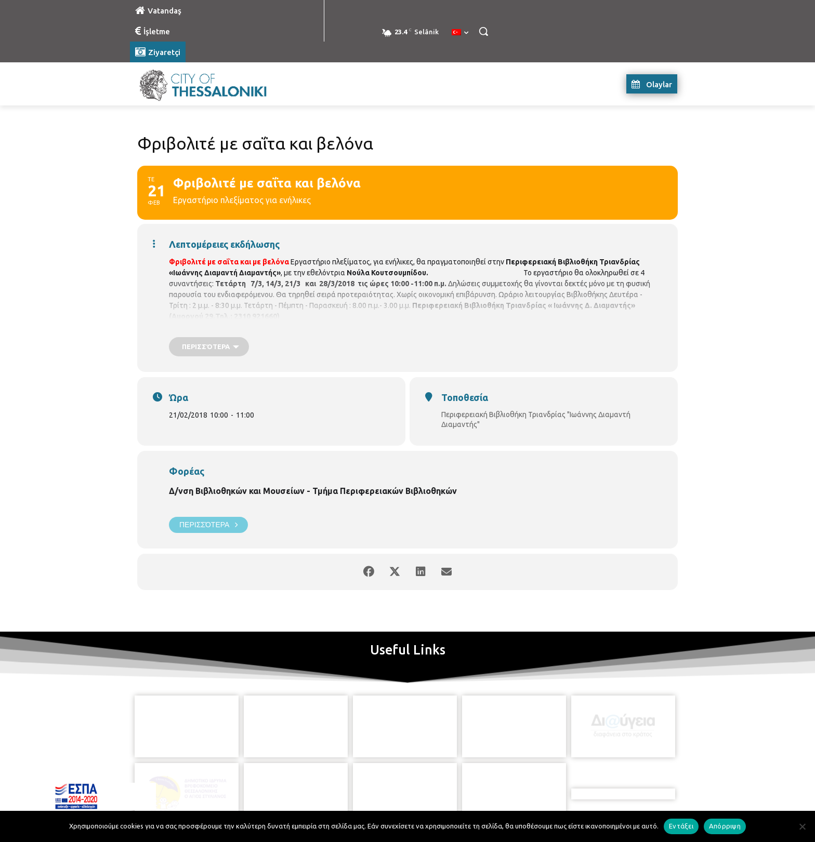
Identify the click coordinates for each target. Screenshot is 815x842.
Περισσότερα (208, 524)
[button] (483, 31)
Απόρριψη (725, 826)
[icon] (454, 784)
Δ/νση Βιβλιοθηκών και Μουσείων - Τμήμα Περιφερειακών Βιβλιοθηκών (313, 491)
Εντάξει (681, 826)
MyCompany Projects (649, 809)
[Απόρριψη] (802, 826)
